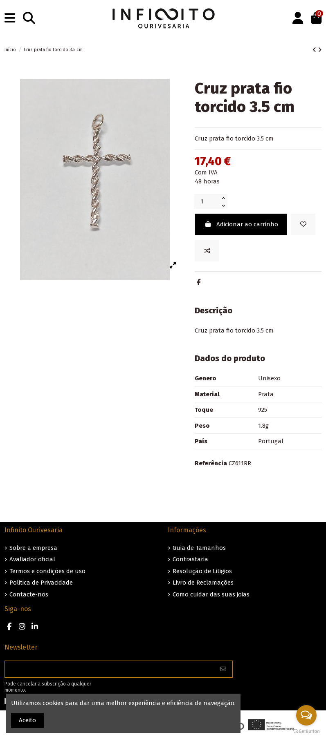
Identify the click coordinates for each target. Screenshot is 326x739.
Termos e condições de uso (47, 571)
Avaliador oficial (32, 559)
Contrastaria (190, 559)
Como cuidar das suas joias (211, 594)
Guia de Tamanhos (199, 547)
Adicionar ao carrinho (241, 224)
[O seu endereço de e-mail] (109, 669)
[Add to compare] (207, 251)
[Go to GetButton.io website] (306, 730)
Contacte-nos (28, 594)
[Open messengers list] (306, 715)
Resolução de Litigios (202, 571)
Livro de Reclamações (203, 582)
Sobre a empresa (33, 547)
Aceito (27, 720)
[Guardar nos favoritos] (303, 224)
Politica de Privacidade (41, 582)
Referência (211, 463)
